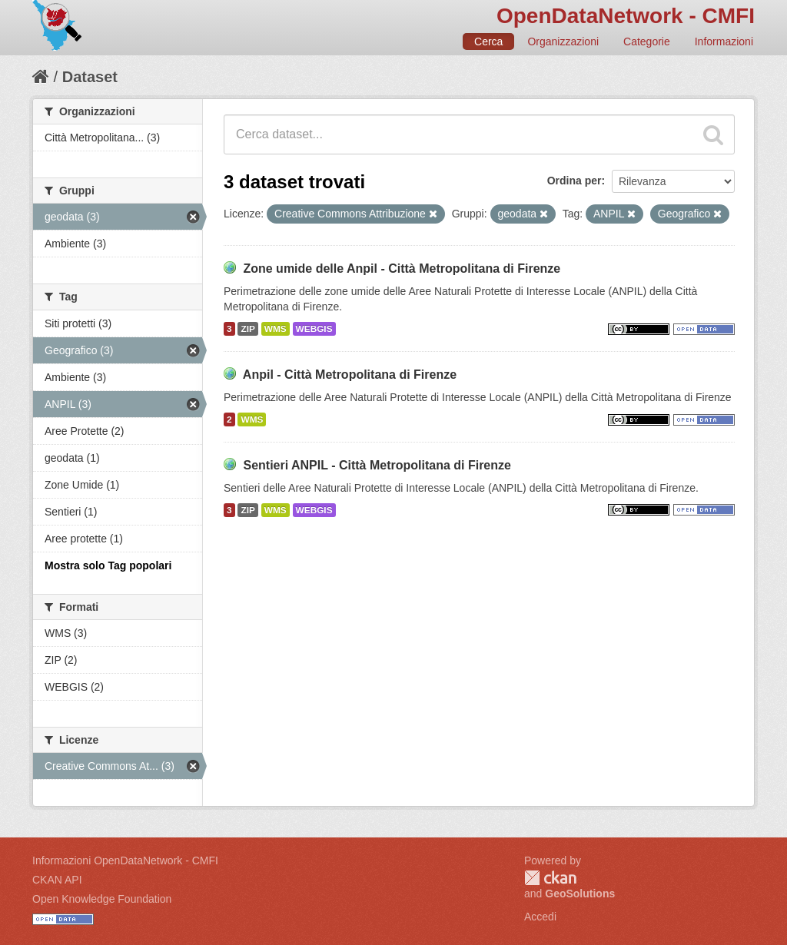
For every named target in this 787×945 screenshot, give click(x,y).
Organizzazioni (563, 41)
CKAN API (57, 880)
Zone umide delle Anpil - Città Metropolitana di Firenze (401, 268)
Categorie (646, 41)
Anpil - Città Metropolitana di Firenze (350, 374)
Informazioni (724, 41)
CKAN (550, 878)
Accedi (540, 916)
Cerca (488, 41)
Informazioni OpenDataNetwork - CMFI (125, 860)
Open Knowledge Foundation (101, 899)
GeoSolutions (580, 893)
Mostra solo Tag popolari (108, 565)
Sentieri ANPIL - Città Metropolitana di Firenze (376, 465)
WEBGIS (314, 328)
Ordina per (574, 180)
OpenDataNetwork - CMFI (625, 16)
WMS (275, 328)
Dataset (90, 76)
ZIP (247, 328)
